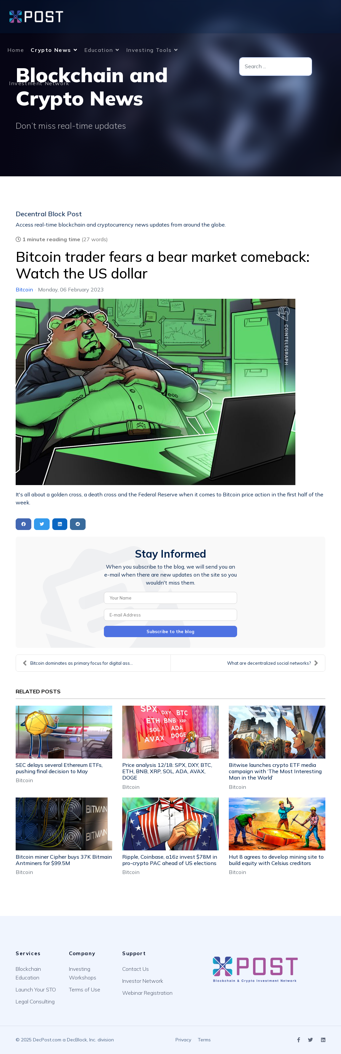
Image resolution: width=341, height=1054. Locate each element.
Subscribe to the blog (170, 631)
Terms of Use (84, 989)
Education (98, 50)
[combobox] (275, 66)
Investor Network (142, 980)
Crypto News (51, 50)
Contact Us (135, 969)
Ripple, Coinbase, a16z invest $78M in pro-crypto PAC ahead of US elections (169, 859)
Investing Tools (149, 50)
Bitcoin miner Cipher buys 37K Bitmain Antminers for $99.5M (64, 859)
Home (15, 50)
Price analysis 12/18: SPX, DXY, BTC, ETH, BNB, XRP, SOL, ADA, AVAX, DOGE (167, 771)
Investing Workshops (82, 973)
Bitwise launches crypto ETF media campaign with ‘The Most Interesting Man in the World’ (275, 771)
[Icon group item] (298, 1040)
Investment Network (39, 83)
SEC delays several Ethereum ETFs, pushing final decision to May (59, 768)
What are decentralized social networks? (272, 663)
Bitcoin (24, 289)
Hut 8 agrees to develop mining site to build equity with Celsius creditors (276, 859)
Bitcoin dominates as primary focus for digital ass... (78, 663)
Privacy (183, 1040)
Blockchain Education (28, 973)
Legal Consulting (35, 1001)
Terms (204, 1040)
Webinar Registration (147, 992)
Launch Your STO (36, 989)
